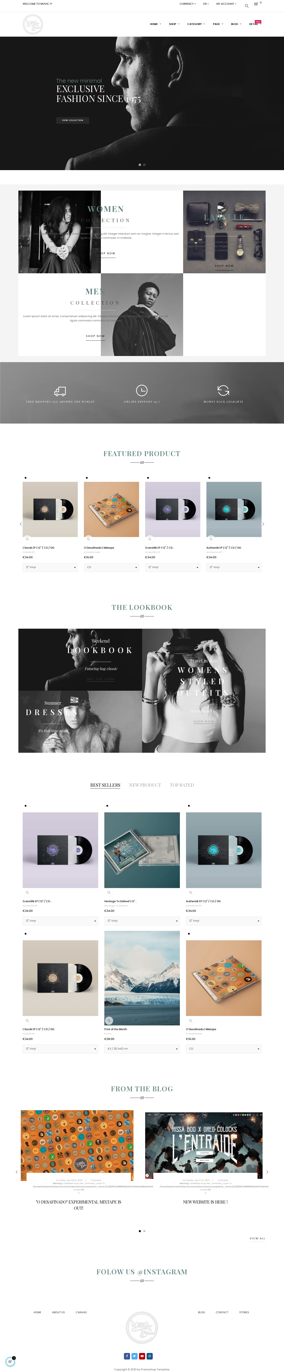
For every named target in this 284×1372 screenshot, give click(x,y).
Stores (244, 1308)
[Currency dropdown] (188, 4)
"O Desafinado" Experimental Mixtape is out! (78, 1201)
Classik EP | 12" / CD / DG (38, 544)
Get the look (100, 677)
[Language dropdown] (206, 4)
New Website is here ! (205, 1198)
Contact (222, 1308)
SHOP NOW (142, 255)
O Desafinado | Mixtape (99, 544)
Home (37, 1308)
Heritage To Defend (116, 902)
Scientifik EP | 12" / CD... (159, 544)
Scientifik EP (152, 548)
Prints (107, 1030)
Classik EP (29, 548)
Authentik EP (214, 548)
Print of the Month (115, 1025)
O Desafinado (92, 548)
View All (258, 1234)
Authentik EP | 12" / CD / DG (223, 544)
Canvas (81, 1308)
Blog (201, 1308)
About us (58, 1308)
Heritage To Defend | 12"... (120, 897)
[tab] (105, 780)
